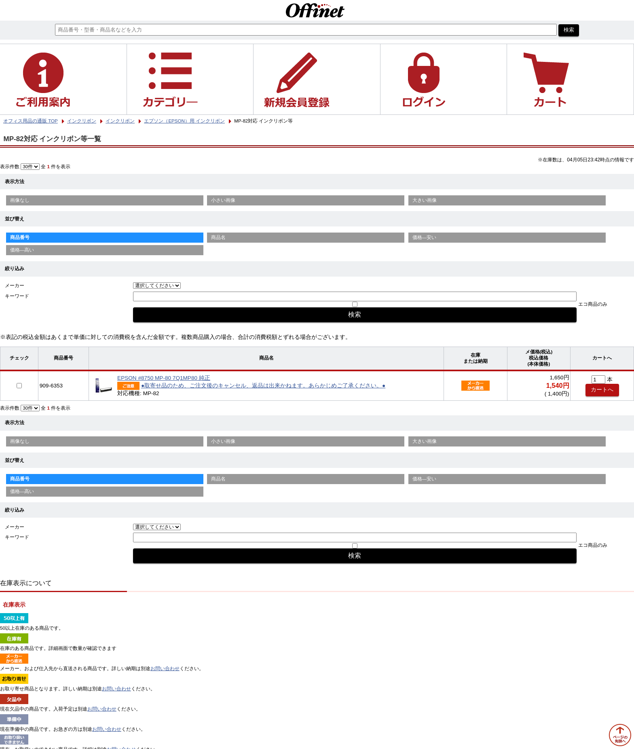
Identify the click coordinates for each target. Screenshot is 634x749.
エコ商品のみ (592, 304)
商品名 (218, 237)
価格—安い (424, 237)
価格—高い (22, 250)
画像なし (20, 200)
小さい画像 (223, 200)
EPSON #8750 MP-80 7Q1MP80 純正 (163, 378)
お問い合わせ (165, 668)
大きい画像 (424, 200)
